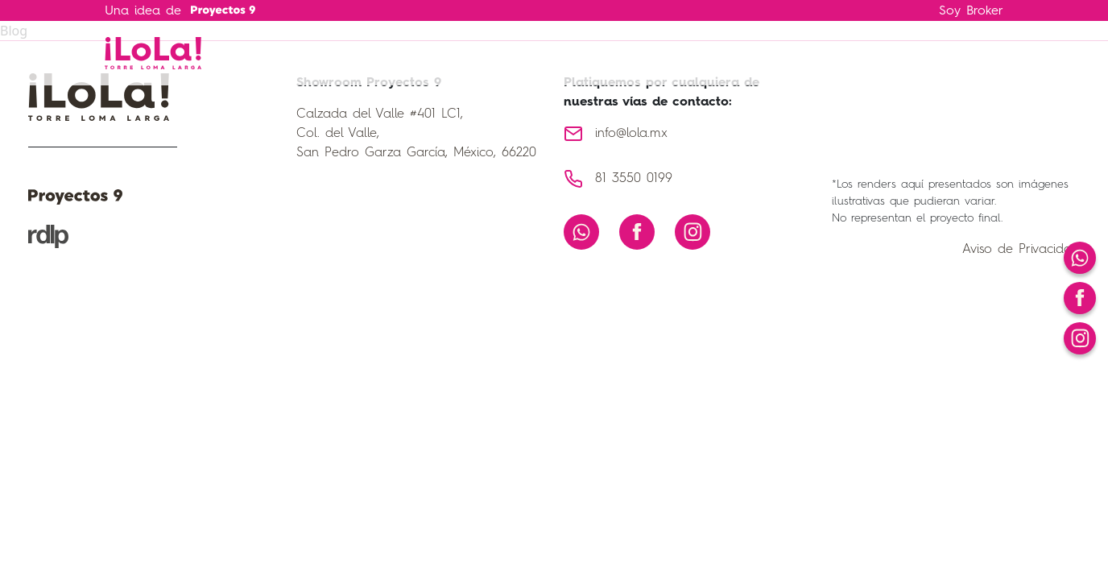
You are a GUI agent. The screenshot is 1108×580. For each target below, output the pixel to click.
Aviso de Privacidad (1021, 249)
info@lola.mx (631, 133)
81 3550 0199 (633, 178)
